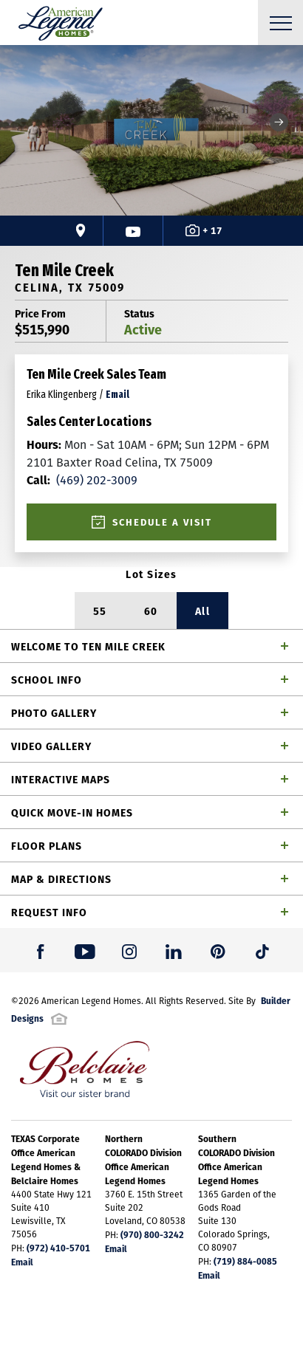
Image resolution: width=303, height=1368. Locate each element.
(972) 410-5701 (58, 1247)
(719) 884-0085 (245, 1261)
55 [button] (100, 610)
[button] (279, 122)
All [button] (203, 610)
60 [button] (151, 610)
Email (22, 1261)
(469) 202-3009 (82, 480)
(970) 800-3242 (152, 1234)
